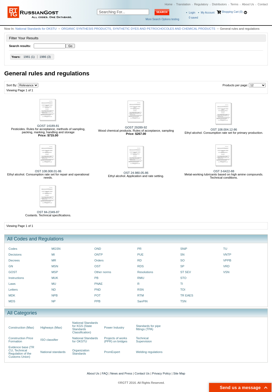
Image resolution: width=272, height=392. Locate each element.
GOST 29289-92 (136, 127)
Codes (12, 248)
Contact (263, 4)
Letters (13, 289)
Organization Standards (80, 352)
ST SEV (185, 272)
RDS (140, 266)
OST (97, 266)
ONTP (98, 254)
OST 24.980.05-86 (136, 172)
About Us (248, 4)
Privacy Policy (161, 373)
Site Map (179, 373)
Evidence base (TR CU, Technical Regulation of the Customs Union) (21, 352)
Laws (12, 283)
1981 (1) (29, 56)
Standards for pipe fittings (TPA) (148, 327)
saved (193, 17)
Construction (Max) (21, 327)
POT (97, 295)
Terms (234, 4)
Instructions (16, 277)
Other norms (102, 272)
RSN (140, 289)
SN (182, 254)
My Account (208, 12)
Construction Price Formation (20, 340)
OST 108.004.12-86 (224, 129)
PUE (140, 254)
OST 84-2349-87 (48, 212)
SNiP (183, 248)
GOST (12, 272)
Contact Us (142, 373)
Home (168, 4)
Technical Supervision (144, 340)
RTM (140, 295)
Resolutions (145, 272)
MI (53, 254)
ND (54, 289)
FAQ (105, 373)
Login (192, 12)
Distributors (219, 4)
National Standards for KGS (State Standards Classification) (85, 327)
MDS (11, 301)
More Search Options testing (162, 19)
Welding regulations (149, 352)
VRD (226, 266)
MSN (55, 266)
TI (181, 283)
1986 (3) (45, 56)
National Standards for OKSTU (36, 28)
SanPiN (142, 301)
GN (10, 266)
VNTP (227, 254)
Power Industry (114, 327)
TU (225, 248)
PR (139, 248)
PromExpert (112, 352)
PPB (97, 301)
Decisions (15, 254)
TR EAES (186, 295)
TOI (182, 289)
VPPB (227, 260)
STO (183, 277)
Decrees (14, 260)
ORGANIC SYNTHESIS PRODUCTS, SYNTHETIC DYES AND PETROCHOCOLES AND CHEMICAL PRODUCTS (138, 28)
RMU (140, 277)
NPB (55, 295)
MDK (11, 295)
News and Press (121, 373)
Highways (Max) (51, 327)
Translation (183, 4)
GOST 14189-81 (48, 125)
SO (182, 260)
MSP (55, 272)
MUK (55, 277)
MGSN (56, 248)
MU (54, 283)
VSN (226, 272)
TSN (183, 301)
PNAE (98, 283)
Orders (99, 260)
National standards (53, 352)
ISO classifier (49, 339)
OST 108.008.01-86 (48, 171)
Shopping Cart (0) (232, 11)
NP (54, 301)
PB (96, 277)
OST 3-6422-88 (224, 171)
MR (54, 260)
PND (97, 289)
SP (182, 266)
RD (139, 260)
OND (97, 248)
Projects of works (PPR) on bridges (115, 340)
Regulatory (201, 4)
